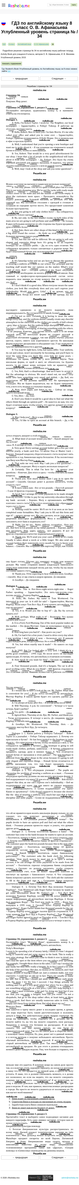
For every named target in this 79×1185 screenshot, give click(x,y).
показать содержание (11, 64)
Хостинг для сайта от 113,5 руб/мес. (47, 1177)
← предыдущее (20, 78)
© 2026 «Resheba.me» (10, 1178)
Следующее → (59, 78)
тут (9, 71)
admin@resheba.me (69, 1178)
